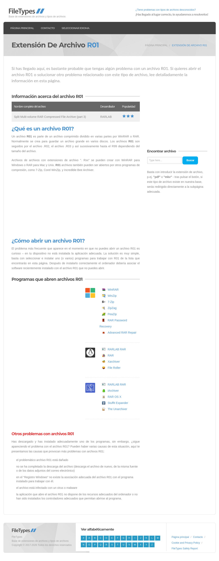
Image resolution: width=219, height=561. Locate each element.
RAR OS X (114, 396)
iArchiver (113, 390)
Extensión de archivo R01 (189, 45)
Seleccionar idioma (75, 28)
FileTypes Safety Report (185, 548)
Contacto (48, 28)
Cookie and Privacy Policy (186, 542)
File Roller (114, 367)
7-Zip (111, 302)
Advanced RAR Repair (122, 332)
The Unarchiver (117, 409)
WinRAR (113, 289)
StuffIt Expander (118, 403)
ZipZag (112, 308)
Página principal (22, 28)
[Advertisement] (76, 205)
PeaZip (112, 314)
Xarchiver (114, 361)
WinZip (112, 295)
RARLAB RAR (117, 349)
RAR (111, 355)
